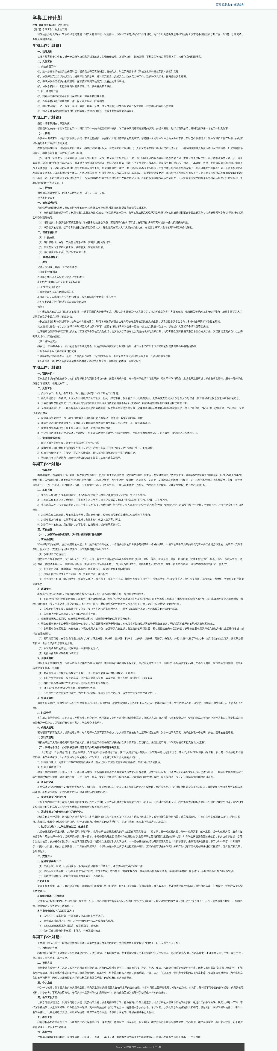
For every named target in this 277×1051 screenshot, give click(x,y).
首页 (210, 4)
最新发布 (222, 4)
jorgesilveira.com (144, 1047)
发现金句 (237, 4)
